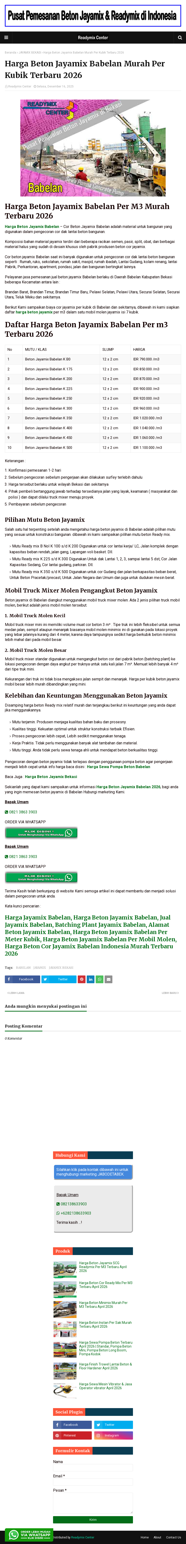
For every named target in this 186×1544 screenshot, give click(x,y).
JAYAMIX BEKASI (30, 52)
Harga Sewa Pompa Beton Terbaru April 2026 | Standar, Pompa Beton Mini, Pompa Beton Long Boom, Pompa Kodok (105, 1348)
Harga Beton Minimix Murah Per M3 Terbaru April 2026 (103, 1305)
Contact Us (173, 1537)
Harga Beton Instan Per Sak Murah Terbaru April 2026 (105, 1324)
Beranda (10, 52)
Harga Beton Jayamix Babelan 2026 (128, 787)
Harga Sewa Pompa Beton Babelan (118, 766)
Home (145, 1537)
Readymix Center (19, 86)
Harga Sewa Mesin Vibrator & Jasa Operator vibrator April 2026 (105, 1386)
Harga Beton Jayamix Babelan (32, 226)
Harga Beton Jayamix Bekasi (51, 776)
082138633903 (71, 1204)
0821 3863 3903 (21, 812)
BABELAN (23, 967)
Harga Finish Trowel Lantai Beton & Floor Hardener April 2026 (105, 1366)
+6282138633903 (73, 1213)
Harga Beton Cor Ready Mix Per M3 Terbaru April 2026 (105, 1285)
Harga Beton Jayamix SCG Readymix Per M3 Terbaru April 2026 (103, 1267)
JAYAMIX (39, 967)
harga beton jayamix (34, 312)
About (157, 1537)
